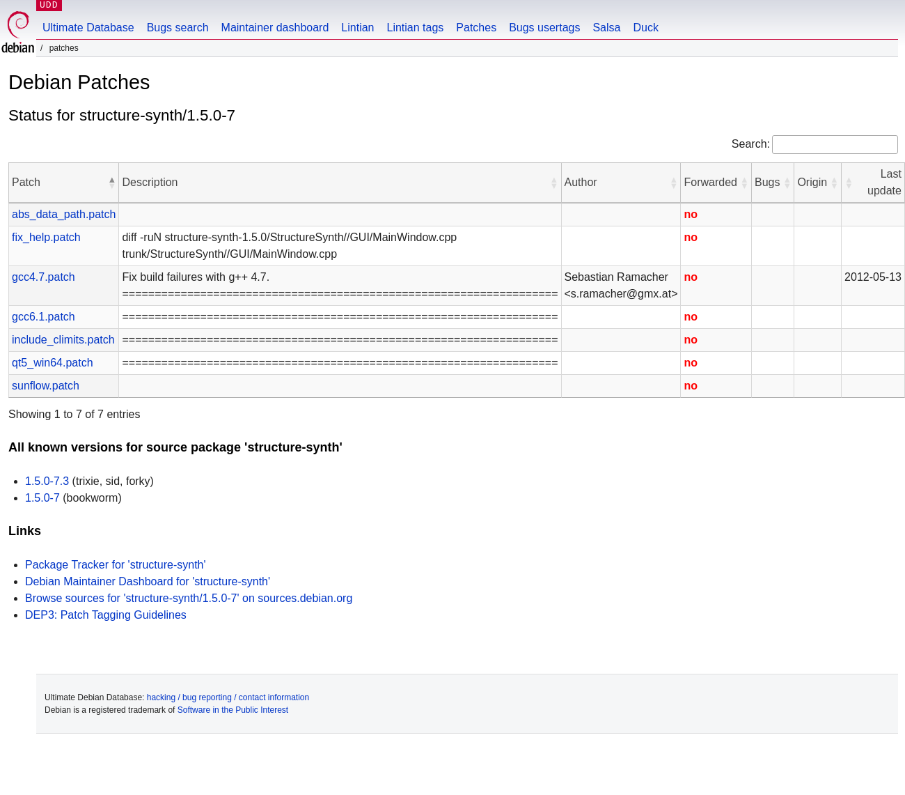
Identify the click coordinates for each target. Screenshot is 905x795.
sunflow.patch (45, 386)
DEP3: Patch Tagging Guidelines (106, 615)
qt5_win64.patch (52, 363)
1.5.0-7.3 (47, 481)
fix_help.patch (46, 237)
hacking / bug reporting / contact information (228, 697)
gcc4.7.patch (43, 277)
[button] (111, 183)
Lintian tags (414, 27)
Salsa (606, 27)
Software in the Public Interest (233, 710)
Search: (751, 144)
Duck (645, 27)
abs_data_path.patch (64, 214)
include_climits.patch (63, 340)
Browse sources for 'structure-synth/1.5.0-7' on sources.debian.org (188, 598)
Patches (476, 27)
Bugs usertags (544, 27)
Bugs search (178, 27)
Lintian (357, 27)
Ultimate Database (88, 27)
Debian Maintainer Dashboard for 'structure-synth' (147, 581)
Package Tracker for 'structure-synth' (115, 565)
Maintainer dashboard (275, 27)
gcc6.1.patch (43, 317)
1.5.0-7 (42, 498)
